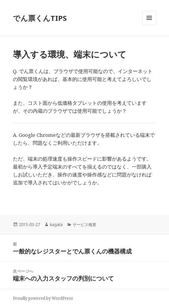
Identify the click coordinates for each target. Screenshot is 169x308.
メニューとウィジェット (149, 24)
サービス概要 (84, 224)
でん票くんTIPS (40, 18)
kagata (56, 224)
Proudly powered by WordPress (43, 298)
